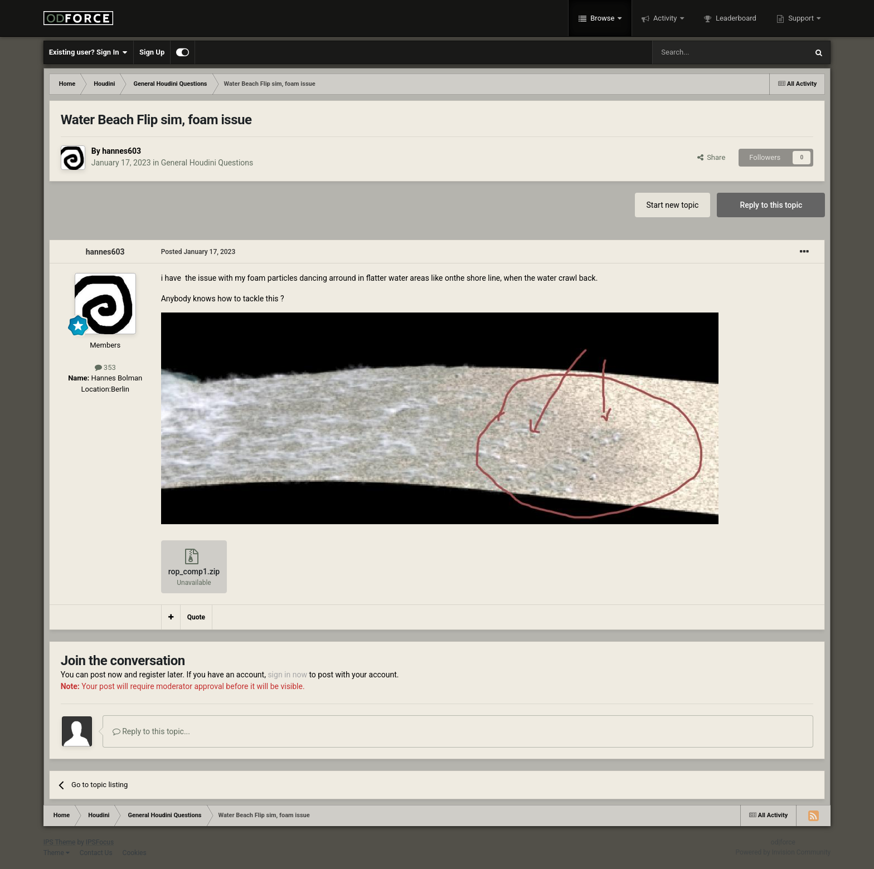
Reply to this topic (771, 205)
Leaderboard (735, 18)
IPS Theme (59, 842)
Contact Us (96, 853)
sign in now (287, 674)
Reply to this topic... (151, 731)
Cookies (135, 853)
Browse (602, 18)
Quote (196, 617)
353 (105, 367)
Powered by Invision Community (783, 852)
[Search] (703, 52)
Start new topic (673, 205)
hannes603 (121, 151)
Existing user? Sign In (88, 52)
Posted (198, 252)
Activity (665, 18)
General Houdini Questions (207, 162)
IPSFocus (100, 842)
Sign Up (151, 52)
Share (711, 157)
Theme (56, 853)
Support (800, 18)
